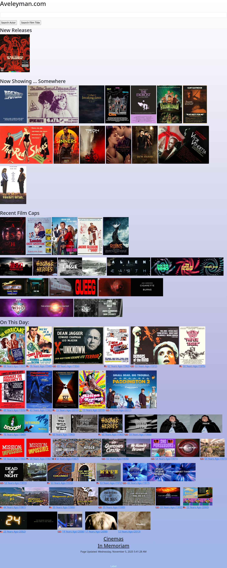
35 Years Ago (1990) (114, 507)
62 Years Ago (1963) (119, 366)
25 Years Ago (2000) (197, 507)
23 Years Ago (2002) (14, 531)
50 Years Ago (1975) (194, 366)
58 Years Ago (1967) (41, 458)
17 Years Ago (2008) (96, 531)
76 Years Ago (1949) (41, 366)
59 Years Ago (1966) (140, 434)
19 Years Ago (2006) (73, 531)
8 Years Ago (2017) (120, 410)
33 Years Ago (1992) (171, 507)
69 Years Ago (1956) (68, 366)
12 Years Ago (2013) (129, 531)
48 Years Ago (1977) (138, 483)
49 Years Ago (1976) (14, 410)
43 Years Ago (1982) (41, 410)
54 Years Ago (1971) (166, 458)
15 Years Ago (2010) (67, 410)
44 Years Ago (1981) (14, 507)
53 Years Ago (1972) (146, 366)
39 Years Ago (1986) (64, 507)
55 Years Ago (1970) (117, 458)
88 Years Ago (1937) (14, 366)
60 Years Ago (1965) (64, 434)
